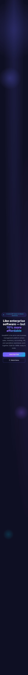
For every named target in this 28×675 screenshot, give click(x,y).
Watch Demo (14, 360)
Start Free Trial (14, 354)
